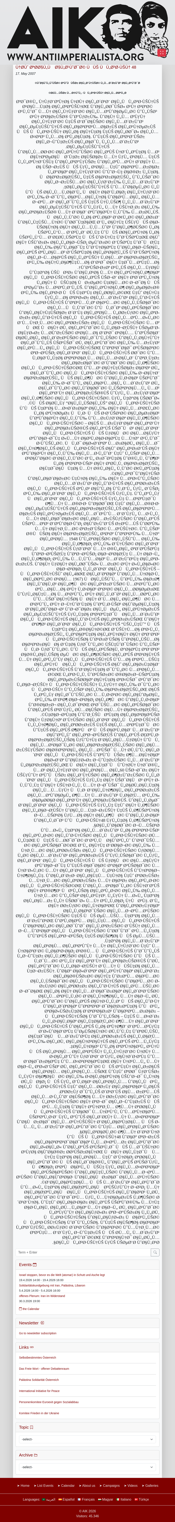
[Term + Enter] (83, 1252)
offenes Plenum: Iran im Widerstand (42, 1296)
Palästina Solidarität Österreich (39, 1379)
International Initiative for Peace (39, 1391)
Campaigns (111, 1485)
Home (25, 1485)
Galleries (151, 1485)
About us (88, 1485)
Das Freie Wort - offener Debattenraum (44, 1368)
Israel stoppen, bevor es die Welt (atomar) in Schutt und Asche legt (62, 1275)
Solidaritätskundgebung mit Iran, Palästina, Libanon (52, 1285)
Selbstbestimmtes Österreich (37, 1357)
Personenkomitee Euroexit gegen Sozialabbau (49, 1402)
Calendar (68, 1485)
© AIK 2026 (87, 1511)
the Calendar (29, 1309)
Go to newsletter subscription (37, 1333)
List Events (45, 1485)
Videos (132, 1485)
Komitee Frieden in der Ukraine (39, 1413)
